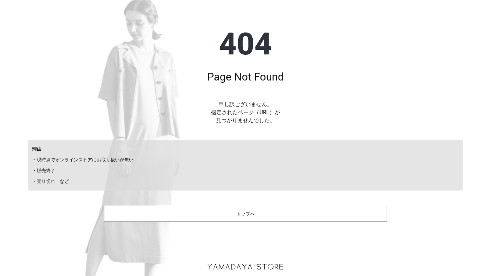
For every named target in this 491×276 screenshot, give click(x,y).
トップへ (245, 214)
